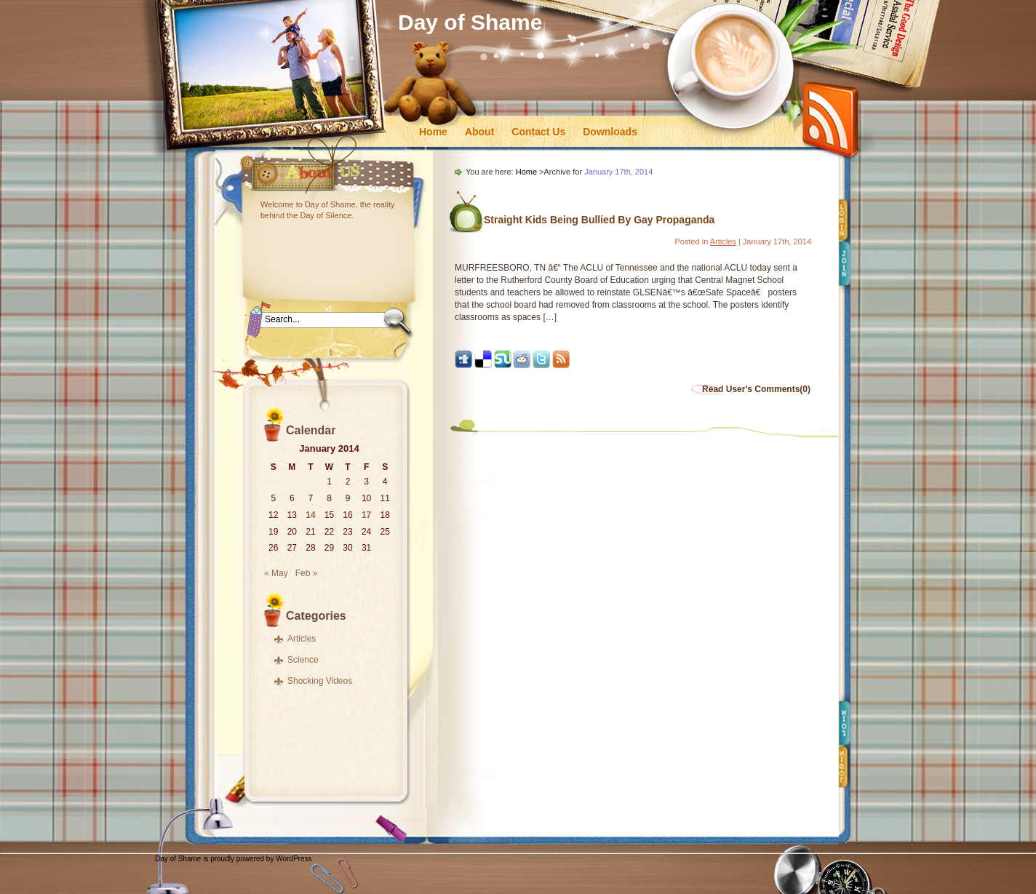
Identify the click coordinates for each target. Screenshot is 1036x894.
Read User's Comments (756, 389)
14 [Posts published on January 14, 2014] (310, 515)
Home (433, 131)
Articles (301, 639)
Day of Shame (470, 22)
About (479, 131)
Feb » (306, 573)
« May (276, 573)
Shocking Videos (319, 681)
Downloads (610, 131)
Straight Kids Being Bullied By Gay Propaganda (599, 220)
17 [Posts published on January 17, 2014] (366, 515)
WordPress (293, 859)
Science (303, 660)
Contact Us (538, 131)
